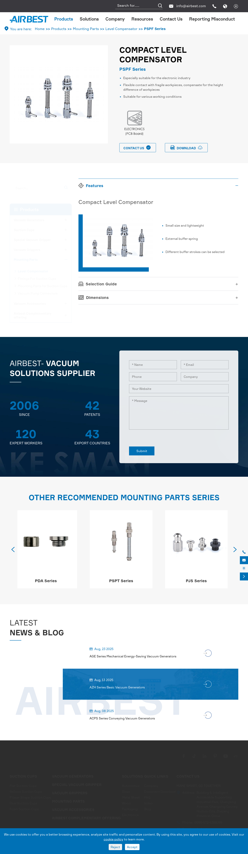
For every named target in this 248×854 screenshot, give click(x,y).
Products (63, 19)
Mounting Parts (86, 29)
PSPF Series (155, 29)
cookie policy (113, 839)
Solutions (89, 19)
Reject (115, 847)
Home (40, 29)
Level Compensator (121, 29)
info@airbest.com (191, 6)
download (186, 147)
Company (115, 19)
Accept (132, 847)
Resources (142, 19)
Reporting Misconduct (212, 19)
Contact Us (171, 19)
